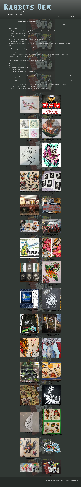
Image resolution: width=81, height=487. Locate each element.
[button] (71, 17)
